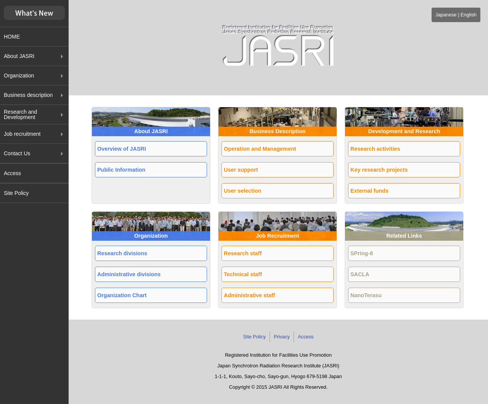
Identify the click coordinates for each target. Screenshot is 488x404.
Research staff (243, 253)
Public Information (121, 170)
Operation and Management (260, 149)
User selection (242, 191)
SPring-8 (361, 253)
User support (241, 170)
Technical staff (243, 274)
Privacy (282, 337)
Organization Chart (122, 295)
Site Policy (16, 193)
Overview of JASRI (121, 149)
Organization (19, 75)
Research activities (375, 149)
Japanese (446, 15)
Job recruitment (22, 134)
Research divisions (122, 253)
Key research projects (379, 170)
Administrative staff (249, 295)
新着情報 (34, 13)
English (469, 15)
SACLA (359, 274)
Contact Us (17, 153)
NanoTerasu (366, 295)
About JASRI (19, 56)
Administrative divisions (129, 274)
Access (12, 173)
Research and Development (20, 114)
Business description (28, 95)
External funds (369, 191)
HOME (12, 37)
